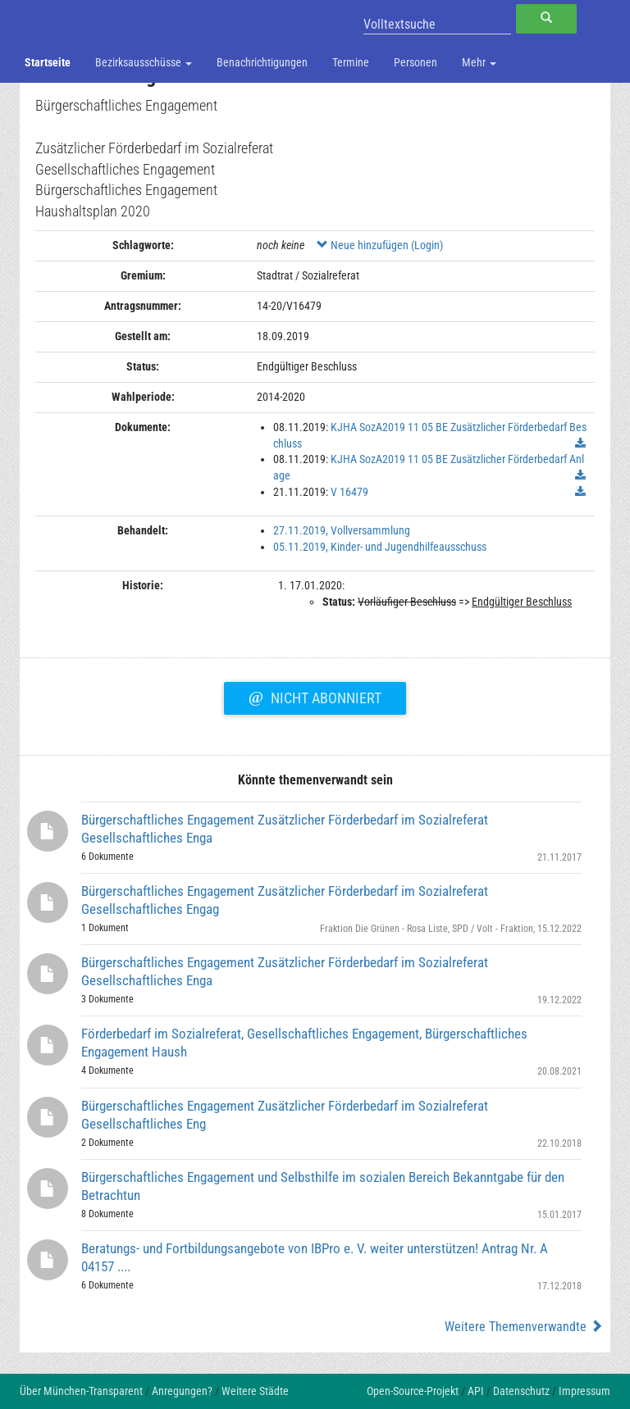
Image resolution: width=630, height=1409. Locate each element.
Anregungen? (182, 1391)
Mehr (479, 62)
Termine (350, 62)
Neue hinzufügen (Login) (380, 245)
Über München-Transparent (81, 1391)
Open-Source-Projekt (413, 1391)
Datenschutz (521, 1391)
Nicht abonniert (315, 696)
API (476, 1391)
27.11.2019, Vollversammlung (341, 530)
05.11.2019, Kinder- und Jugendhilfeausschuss (379, 546)
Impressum (584, 1391)
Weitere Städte (255, 1391)
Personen (415, 62)
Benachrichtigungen (262, 62)
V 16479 (349, 491)
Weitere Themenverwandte (524, 1326)
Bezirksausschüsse (143, 62)
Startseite (48, 62)
